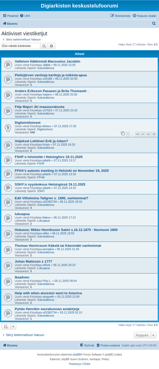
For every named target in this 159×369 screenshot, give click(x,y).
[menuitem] (25, 16)
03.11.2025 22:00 (68, 296)
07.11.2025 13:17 (65, 160)
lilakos (47, 217)
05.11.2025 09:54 (66, 280)
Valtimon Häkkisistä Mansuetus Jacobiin (47, 61)
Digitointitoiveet (28, 123)
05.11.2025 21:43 (68, 249)
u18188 (47, 78)
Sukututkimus (45, 68)
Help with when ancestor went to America (48, 293)
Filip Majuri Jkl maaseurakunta (39, 107)
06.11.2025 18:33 (71, 201)
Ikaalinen (22, 277)
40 (137, 134)
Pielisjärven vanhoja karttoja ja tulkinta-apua (51, 75)
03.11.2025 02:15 (71, 312)
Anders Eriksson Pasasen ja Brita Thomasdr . (51, 91)
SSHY (41, 191)
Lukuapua (43, 220)
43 (154, 134)
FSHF (41, 163)
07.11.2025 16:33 (64, 144)
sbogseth (48, 296)
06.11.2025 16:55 (63, 233)
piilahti (47, 160)
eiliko (46, 233)
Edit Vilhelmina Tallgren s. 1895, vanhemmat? (51, 198)
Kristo (46, 144)
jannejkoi (48, 249)
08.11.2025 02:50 (66, 78)
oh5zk (46, 264)
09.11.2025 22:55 (65, 64)
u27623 (47, 110)
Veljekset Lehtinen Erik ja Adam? (41, 141)
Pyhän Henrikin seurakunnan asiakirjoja (47, 309)
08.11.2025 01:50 (66, 94)
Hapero (47, 94)
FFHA (41, 177)
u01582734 (50, 201)
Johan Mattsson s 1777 (33, 261)
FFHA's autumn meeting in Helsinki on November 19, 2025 (62, 171)
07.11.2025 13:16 (65, 174)
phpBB (77, 354)
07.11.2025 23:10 (66, 110)
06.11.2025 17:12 (65, 217)
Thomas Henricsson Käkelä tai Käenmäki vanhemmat (58, 246)
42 (148, 134)
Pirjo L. (47, 280)
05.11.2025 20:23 (64, 264)
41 (143, 134)
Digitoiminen (45, 129)
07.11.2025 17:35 (65, 126)
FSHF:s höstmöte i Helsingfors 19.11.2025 (48, 157)
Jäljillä (46, 64)
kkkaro (47, 126)
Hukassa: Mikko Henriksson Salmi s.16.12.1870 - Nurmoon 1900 (66, 230)
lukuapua (22, 214)
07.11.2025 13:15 (65, 187)
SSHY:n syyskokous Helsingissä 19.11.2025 (50, 184)
